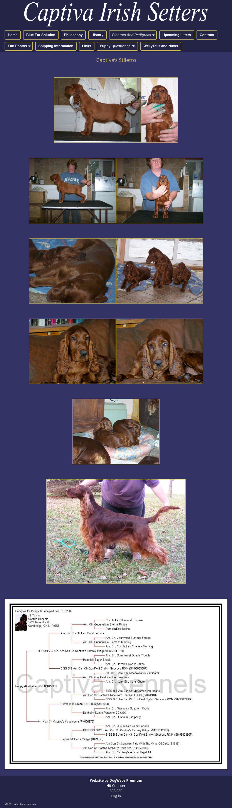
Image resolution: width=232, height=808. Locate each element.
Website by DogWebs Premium (116, 780)
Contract (207, 35)
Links (86, 46)
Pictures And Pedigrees (134, 35)
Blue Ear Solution (40, 35)
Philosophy (73, 35)
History (97, 35)
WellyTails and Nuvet (161, 46)
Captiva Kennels (25, 804)
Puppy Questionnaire (117, 46)
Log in (116, 796)
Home (12, 35)
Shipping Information (55, 46)
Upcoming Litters (176, 35)
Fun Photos (20, 46)
